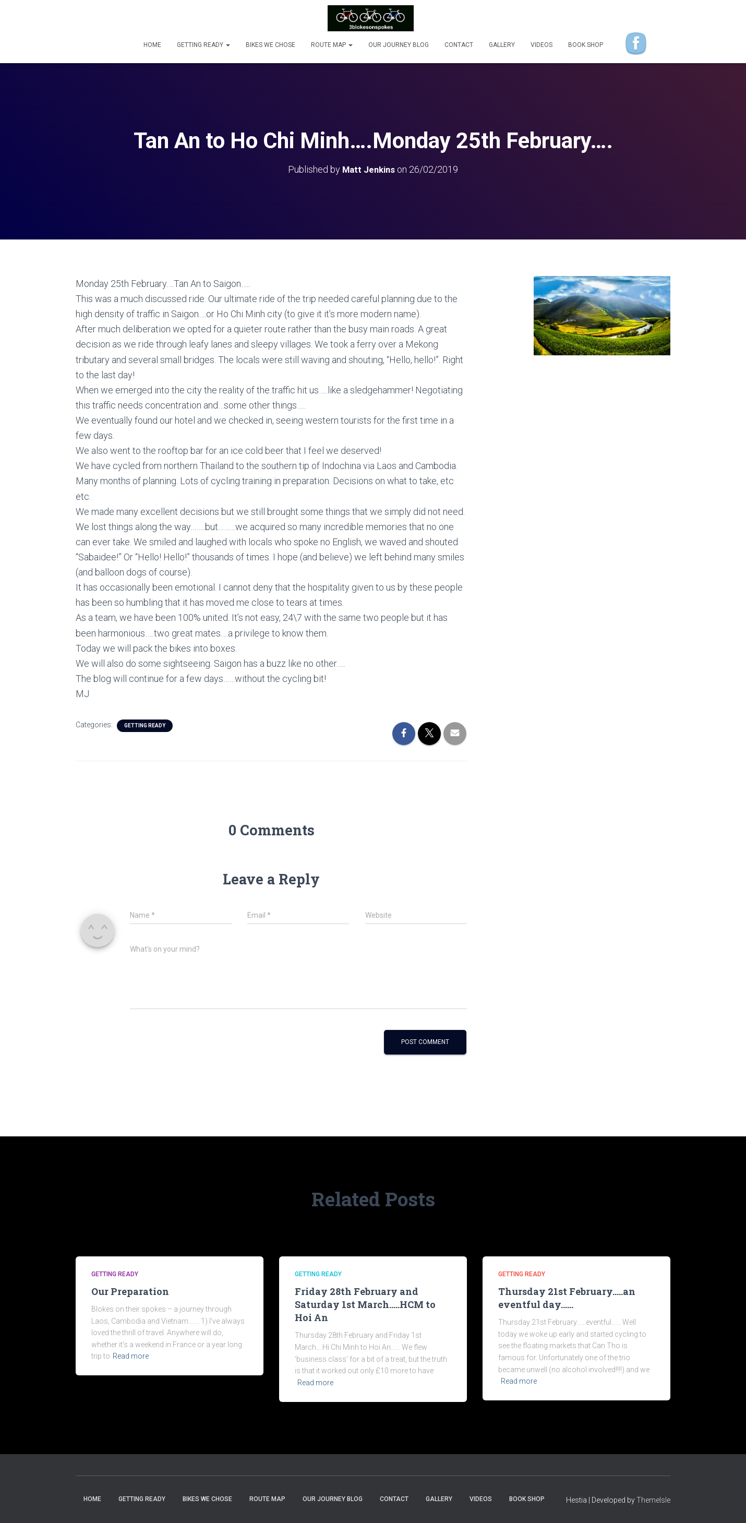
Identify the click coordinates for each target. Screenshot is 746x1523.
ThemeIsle (653, 1499)
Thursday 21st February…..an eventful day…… (566, 1298)
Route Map (332, 45)
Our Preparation (130, 1291)
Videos (541, 45)
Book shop (585, 45)
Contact (458, 45)
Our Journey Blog (398, 45)
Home (152, 45)
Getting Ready (203, 45)
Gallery (502, 45)
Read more (131, 1356)
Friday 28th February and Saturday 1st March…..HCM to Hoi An (365, 1304)
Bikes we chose (270, 45)
